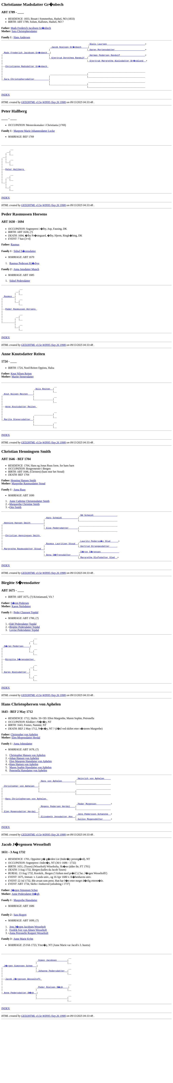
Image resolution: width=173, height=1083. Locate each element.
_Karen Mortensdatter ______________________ (116, 50)
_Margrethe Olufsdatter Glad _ (98, 596)
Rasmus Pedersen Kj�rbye (24, 278)
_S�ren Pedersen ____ (16, 687)
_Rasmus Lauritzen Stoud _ (61, 581)
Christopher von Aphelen (24, 781)
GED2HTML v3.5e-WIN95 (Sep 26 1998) (43, 108)
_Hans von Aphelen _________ (57, 829)
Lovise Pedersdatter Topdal (24, 669)
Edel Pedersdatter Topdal (22, 663)
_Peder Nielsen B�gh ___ (53, 1047)
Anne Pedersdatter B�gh (25, 949)
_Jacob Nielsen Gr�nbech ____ (69, 47)
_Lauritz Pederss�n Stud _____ (99, 578)
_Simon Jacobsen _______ (52, 1016)
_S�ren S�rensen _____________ (99, 590)
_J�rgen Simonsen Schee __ (20, 1023)
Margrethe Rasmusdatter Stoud (28, 516)
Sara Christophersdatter (24, 31)
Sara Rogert (20, 970)
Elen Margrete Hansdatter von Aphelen (30, 808)
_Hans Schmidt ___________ (61, 551)
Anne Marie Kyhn (23, 994)
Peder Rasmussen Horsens (21, 328)
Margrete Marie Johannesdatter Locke (34, 137)
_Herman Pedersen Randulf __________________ (116, 56)
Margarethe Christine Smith (24, 536)
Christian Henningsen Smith (23, 572)
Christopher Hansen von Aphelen (27, 802)
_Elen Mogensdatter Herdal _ (20, 865)
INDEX (5, 101)
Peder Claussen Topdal (26, 652)
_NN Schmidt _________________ (98, 548)
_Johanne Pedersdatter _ (52, 1029)
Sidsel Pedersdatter (19, 296)
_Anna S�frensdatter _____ (62, 593)
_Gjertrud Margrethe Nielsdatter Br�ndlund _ (117, 62)
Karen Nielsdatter (21, 645)
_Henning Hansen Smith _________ (23, 557)
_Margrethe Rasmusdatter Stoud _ (23, 587)
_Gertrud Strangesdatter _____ (98, 584)
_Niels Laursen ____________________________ (116, 44)
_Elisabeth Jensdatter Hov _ (57, 871)
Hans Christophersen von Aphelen (26, 850)
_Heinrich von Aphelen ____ (94, 826)
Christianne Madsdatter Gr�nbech (27, 68)
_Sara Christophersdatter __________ (26, 84)
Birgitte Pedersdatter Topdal (24, 666)
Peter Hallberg (15, 180)
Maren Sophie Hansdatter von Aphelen (30, 814)
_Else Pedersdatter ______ (61, 563)
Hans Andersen (22, 37)
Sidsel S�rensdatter (25, 266)
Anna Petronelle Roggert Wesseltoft (28, 988)
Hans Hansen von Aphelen (23, 811)
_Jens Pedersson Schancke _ (94, 868)
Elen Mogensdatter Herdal (26, 784)
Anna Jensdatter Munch (26, 284)
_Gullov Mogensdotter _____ (94, 874)
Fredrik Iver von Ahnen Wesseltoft (28, 985)
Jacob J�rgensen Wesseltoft (23, 1038)
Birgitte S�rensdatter (20, 702)
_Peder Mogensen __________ (94, 856)
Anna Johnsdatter (23, 790)
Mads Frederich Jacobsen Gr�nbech (31, 28)
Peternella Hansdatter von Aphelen (28, 817)
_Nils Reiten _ (43, 413)
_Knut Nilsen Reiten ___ (18, 419)
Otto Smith (15, 539)
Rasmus (15, 259)
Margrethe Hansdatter (25, 956)
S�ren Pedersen (20, 642)
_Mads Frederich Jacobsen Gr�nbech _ (26, 53)
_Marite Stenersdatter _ (18, 450)
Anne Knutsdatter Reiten (21, 434)
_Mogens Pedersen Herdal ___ (57, 859)
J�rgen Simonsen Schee (24, 946)
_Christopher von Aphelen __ (20, 835)
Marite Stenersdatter (23, 400)
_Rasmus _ (9, 313)
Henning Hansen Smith (23, 513)
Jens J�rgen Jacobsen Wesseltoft (27, 982)
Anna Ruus (20, 522)
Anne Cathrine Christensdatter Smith (29, 533)
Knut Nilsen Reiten (21, 397)
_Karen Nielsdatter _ (16, 717)
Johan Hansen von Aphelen (24, 805)
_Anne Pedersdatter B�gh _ (20, 1053)
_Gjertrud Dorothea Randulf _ (68, 59)
